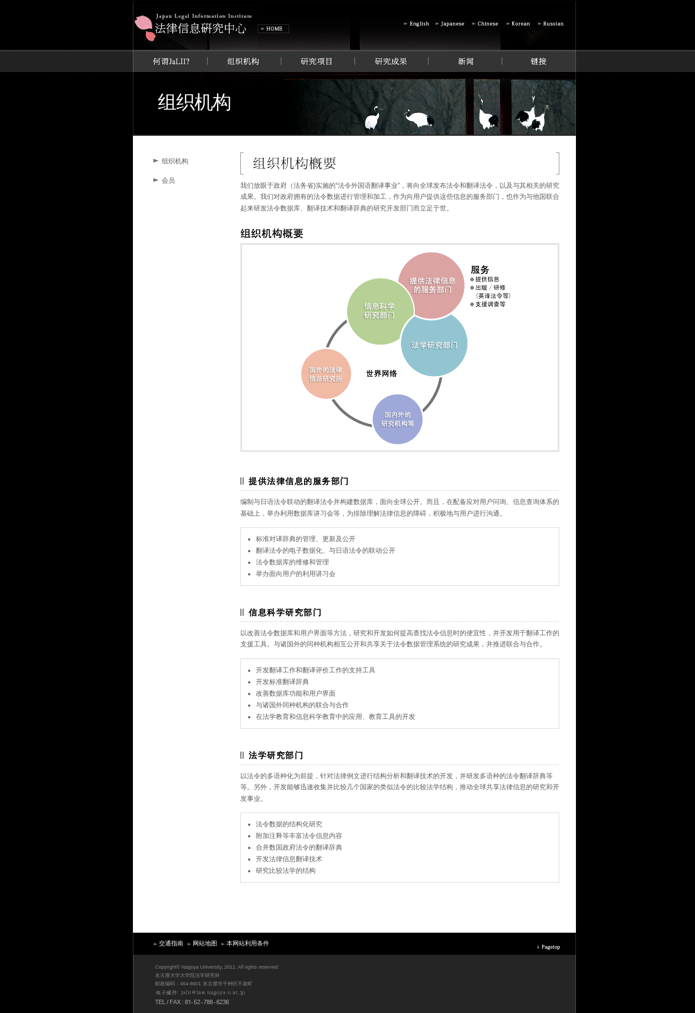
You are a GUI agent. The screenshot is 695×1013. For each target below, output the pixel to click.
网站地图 (201, 943)
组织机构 (175, 161)
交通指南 (167, 943)
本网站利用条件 (244, 943)
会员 (168, 180)
